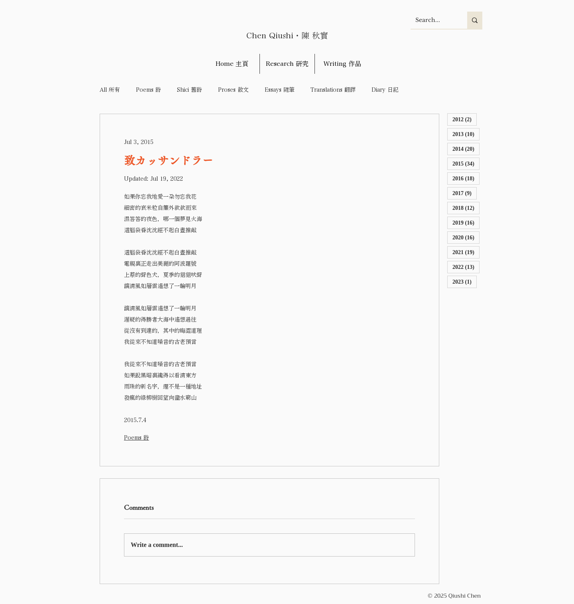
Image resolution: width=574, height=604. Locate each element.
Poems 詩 (148, 90)
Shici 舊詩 (189, 90)
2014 (466, 148)
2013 (466, 133)
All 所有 (110, 90)
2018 (466, 207)
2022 (466, 266)
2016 (466, 178)
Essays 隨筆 (280, 90)
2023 (464, 281)
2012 (464, 119)
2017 (464, 192)
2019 (466, 222)
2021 (466, 252)
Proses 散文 (233, 90)
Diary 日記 (385, 90)
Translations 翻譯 (333, 90)
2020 (466, 237)
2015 (466, 163)
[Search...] (432, 20)
